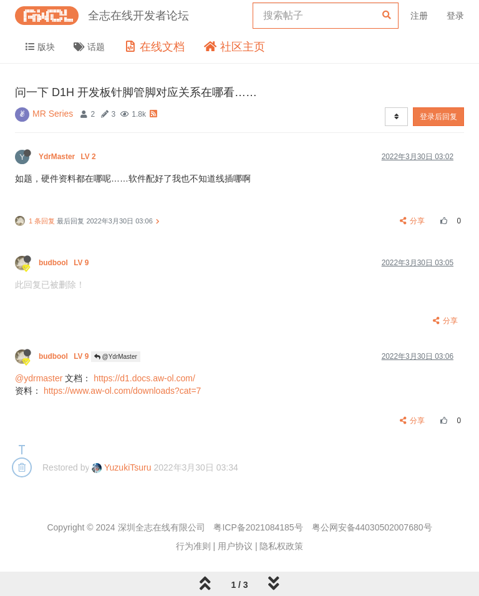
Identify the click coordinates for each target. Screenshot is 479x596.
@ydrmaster (38, 378)
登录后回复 (438, 116)
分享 (413, 221)
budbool (65, 262)
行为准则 (193, 546)
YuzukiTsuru (121, 467)
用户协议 (235, 546)
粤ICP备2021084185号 (257, 527)
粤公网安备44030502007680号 (372, 527)
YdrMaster (68, 156)
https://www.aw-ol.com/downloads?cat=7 (122, 391)
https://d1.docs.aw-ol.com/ (144, 378)
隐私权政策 (281, 546)
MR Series (52, 114)
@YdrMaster (115, 356)
